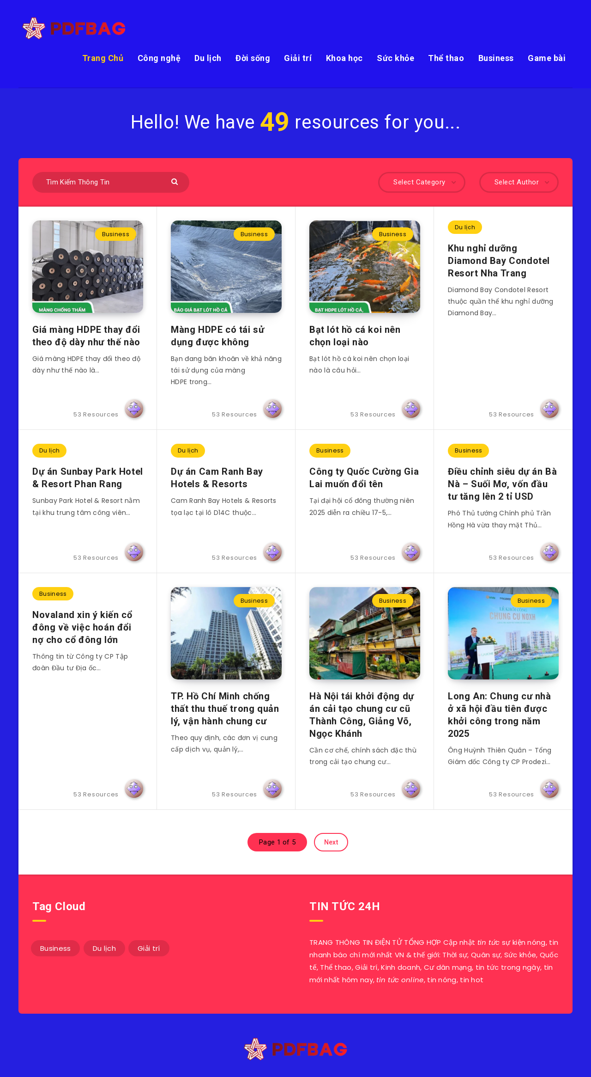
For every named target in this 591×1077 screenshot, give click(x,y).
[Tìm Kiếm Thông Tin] (110, 182)
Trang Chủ (103, 58)
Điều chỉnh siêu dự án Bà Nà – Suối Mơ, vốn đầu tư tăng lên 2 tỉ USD (502, 484)
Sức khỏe (395, 58)
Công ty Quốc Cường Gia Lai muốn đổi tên (364, 478)
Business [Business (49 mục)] (55, 948)
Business (496, 58)
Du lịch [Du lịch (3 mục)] (104, 948)
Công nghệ (159, 58)
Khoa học (344, 58)
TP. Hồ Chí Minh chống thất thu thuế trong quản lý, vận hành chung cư (225, 709)
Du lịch (208, 58)
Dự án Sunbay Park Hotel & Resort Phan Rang (87, 478)
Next (331, 842)
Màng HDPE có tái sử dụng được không (217, 336)
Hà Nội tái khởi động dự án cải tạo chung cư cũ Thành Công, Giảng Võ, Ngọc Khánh (361, 715)
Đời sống (252, 58)
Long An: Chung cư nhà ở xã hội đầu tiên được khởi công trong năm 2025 (499, 715)
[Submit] (175, 181)
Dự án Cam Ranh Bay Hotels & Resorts (217, 478)
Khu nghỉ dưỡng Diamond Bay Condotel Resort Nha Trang (499, 261)
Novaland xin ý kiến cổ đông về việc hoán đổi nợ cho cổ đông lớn (82, 627)
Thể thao (446, 58)
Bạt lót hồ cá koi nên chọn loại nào (355, 336)
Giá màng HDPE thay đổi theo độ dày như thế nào (86, 336)
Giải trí (298, 58)
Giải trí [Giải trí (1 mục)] (149, 948)
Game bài (547, 58)
